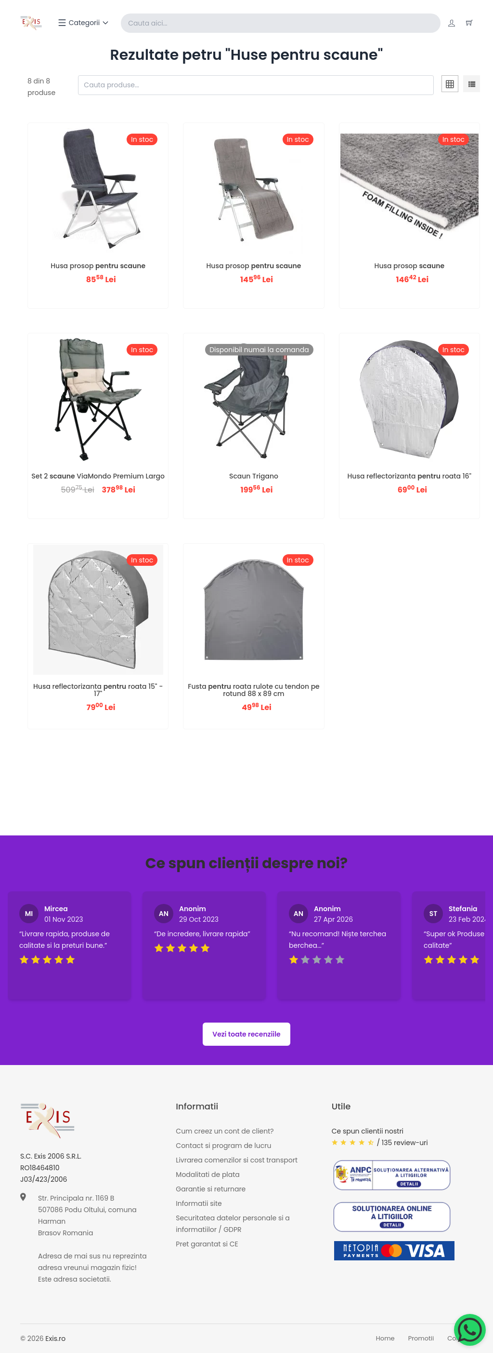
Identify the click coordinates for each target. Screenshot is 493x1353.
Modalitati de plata (207, 1175)
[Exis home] (31, 23)
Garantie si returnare (211, 1189)
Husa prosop (98, 266)
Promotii (421, 1338)
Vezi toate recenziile (246, 1034)
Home (385, 1338)
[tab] (449, 85)
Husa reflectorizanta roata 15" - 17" (98, 690)
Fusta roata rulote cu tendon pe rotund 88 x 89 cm (254, 690)
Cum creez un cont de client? (224, 1131)
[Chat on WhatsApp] (470, 1330)
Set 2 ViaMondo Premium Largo (98, 476)
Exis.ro (55, 1338)
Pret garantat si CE (207, 1244)
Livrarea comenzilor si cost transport (237, 1160)
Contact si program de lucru (223, 1146)
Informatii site (198, 1204)
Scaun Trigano (253, 476)
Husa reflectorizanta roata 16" (410, 476)
